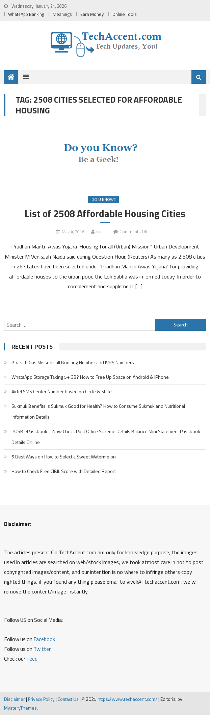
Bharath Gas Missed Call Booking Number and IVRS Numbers (72, 362)
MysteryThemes (20, 707)
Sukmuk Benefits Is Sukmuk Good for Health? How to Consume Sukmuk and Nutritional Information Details (98, 411)
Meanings (62, 14)
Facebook (44, 639)
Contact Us (68, 699)
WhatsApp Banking (26, 14)
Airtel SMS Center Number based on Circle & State (61, 391)
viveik (101, 231)
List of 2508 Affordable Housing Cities (105, 213)
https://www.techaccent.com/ (127, 699)
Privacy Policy (41, 699)
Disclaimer (14, 699)
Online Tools (124, 14)
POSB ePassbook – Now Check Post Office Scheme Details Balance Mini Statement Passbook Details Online (105, 437)
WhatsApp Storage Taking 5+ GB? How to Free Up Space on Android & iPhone (90, 376)
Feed (31, 659)
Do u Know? (103, 199)
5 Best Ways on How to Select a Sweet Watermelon (63, 456)
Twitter (42, 649)
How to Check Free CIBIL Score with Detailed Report (63, 471)
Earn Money (92, 14)
